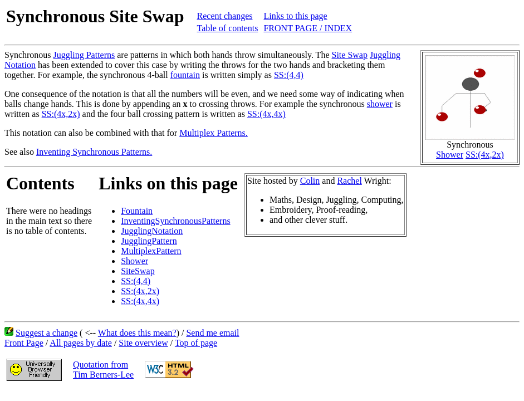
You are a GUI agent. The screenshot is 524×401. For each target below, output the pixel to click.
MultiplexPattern (151, 251)
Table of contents (227, 28)
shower (380, 104)
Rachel (349, 180)
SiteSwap (137, 271)
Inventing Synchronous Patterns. (94, 152)
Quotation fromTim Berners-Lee (103, 369)
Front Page (23, 343)
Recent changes (225, 16)
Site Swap (350, 55)
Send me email (212, 333)
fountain (185, 75)
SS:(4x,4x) (266, 114)
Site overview (143, 343)
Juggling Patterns (84, 55)
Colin (310, 180)
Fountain (137, 211)
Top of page (196, 343)
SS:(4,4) (288, 75)
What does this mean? (137, 333)
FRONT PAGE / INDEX (307, 28)
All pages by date (81, 343)
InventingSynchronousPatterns (175, 221)
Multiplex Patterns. (213, 133)
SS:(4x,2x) (485, 154)
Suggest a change (46, 333)
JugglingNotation (152, 231)
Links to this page (295, 16)
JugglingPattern (149, 241)
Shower (449, 154)
